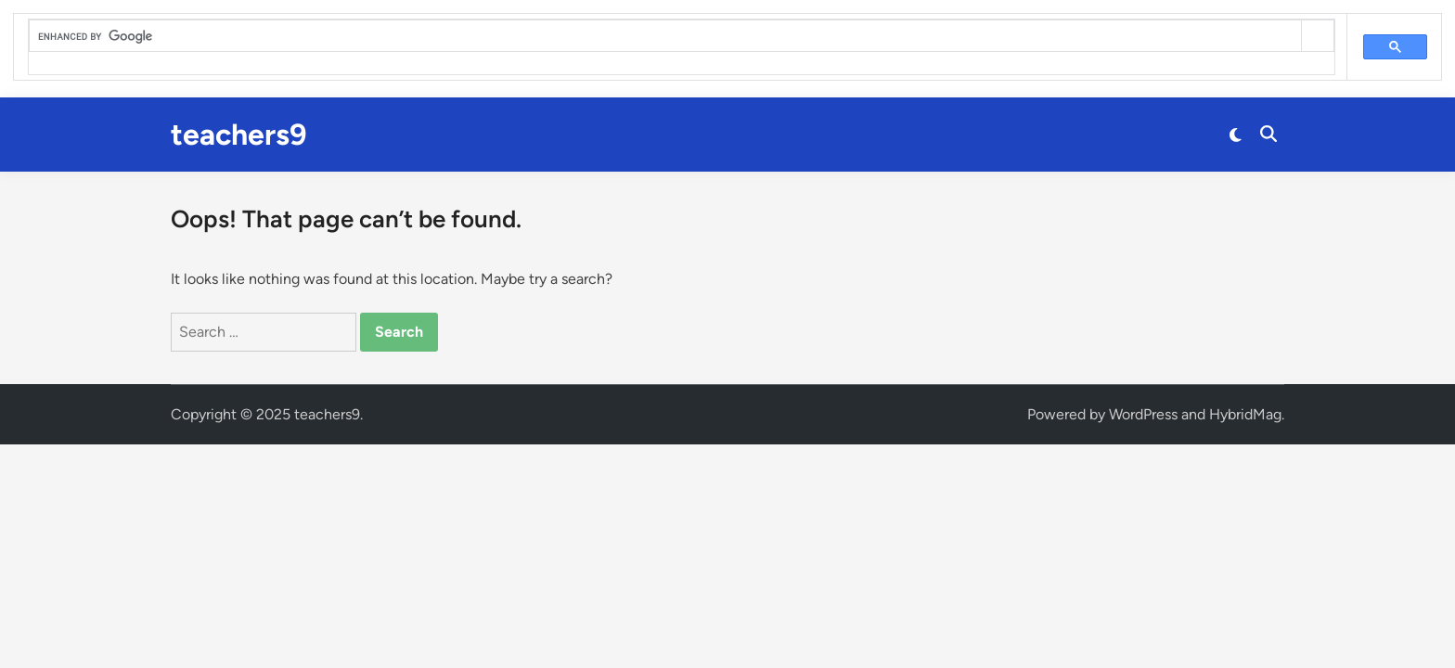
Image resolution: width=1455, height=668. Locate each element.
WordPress (1143, 414)
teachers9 (239, 134)
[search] (665, 36)
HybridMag (1245, 414)
